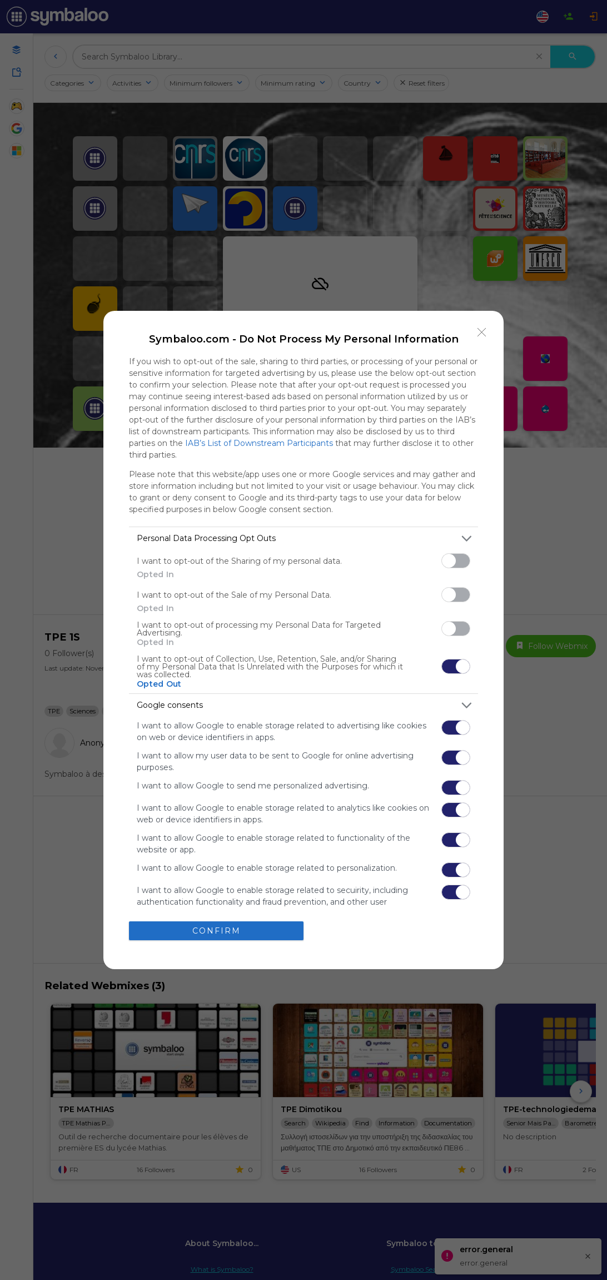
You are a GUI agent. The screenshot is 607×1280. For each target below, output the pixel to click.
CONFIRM (216, 931)
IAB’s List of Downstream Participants (259, 443)
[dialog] (303, 640)
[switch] (455, 560)
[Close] (481, 332)
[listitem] (303, 538)
